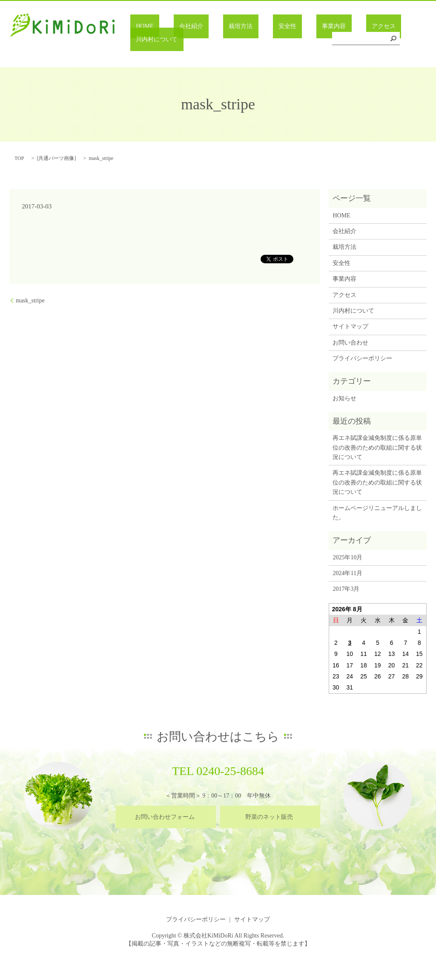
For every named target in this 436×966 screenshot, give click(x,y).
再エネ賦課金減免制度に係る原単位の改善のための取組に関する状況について (377, 447)
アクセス (330, 40)
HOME (148, 40)
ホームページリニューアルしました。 (377, 513)
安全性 (256, 40)
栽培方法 (221, 40)
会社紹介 (183, 40)
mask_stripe (30, 300)
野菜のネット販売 (269, 817)
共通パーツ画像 (56, 158)
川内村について (377, 40)
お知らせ (344, 398)
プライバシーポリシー (362, 358)
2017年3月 (346, 589)
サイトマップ (350, 326)
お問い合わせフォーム (165, 817)
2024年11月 (347, 573)
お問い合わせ (350, 342)
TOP (19, 158)
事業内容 (292, 40)
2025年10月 (347, 557)
